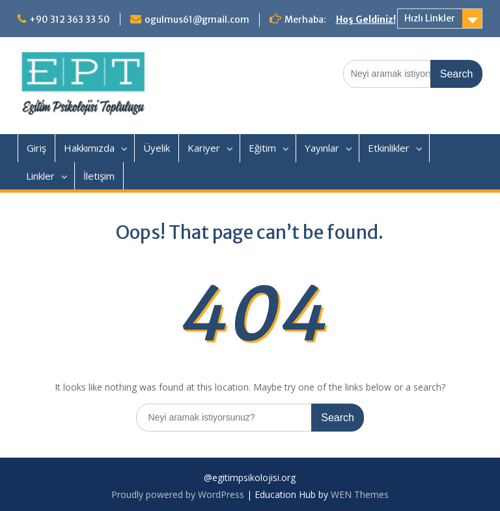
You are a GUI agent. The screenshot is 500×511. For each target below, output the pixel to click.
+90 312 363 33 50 (69, 19)
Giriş (36, 147)
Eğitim (262, 147)
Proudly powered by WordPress (177, 494)
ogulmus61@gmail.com (197, 19)
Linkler (40, 175)
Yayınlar (322, 147)
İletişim (99, 175)
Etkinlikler (389, 147)
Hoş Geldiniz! (366, 19)
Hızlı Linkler (429, 18)
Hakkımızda (89, 147)
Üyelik (156, 147)
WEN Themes (360, 494)
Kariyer (204, 147)
